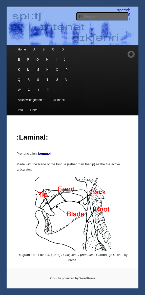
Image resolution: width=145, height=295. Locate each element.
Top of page (131, 54)
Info (20, 110)
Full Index (58, 100)
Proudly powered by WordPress (72, 278)
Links (33, 110)
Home (22, 49)
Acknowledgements (31, 100)
